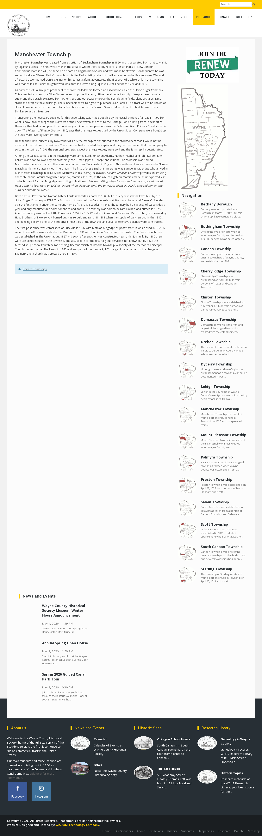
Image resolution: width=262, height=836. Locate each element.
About (93, 17)
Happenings (180, 17)
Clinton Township (216, 297)
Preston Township (216, 479)
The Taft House (168, 769)
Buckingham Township (220, 226)
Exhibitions (113, 17)
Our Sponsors (70, 17)
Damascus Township (218, 319)
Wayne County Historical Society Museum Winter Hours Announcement (63, 610)
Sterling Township (216, 569)
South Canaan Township (222, 546)
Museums (156, 17)
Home (48, 17)
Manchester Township (220, 409)
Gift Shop (244, 17)
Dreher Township (216, 341)
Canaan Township (216, 248)
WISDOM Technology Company (77, 825)
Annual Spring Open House (65, 643)
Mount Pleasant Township (223, 434)
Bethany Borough (216, 204)
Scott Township (214, 524)
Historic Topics (232, 773)
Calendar (100, 739)
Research (203, 17)
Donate (224, 17)
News (98, 764)
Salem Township (215, 502)
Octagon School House (173, 739)
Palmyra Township (217, 457)
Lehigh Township (215, 386)
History (136, 17)
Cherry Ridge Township (221, 271)
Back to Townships (35, 269)
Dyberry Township (216, 364)
